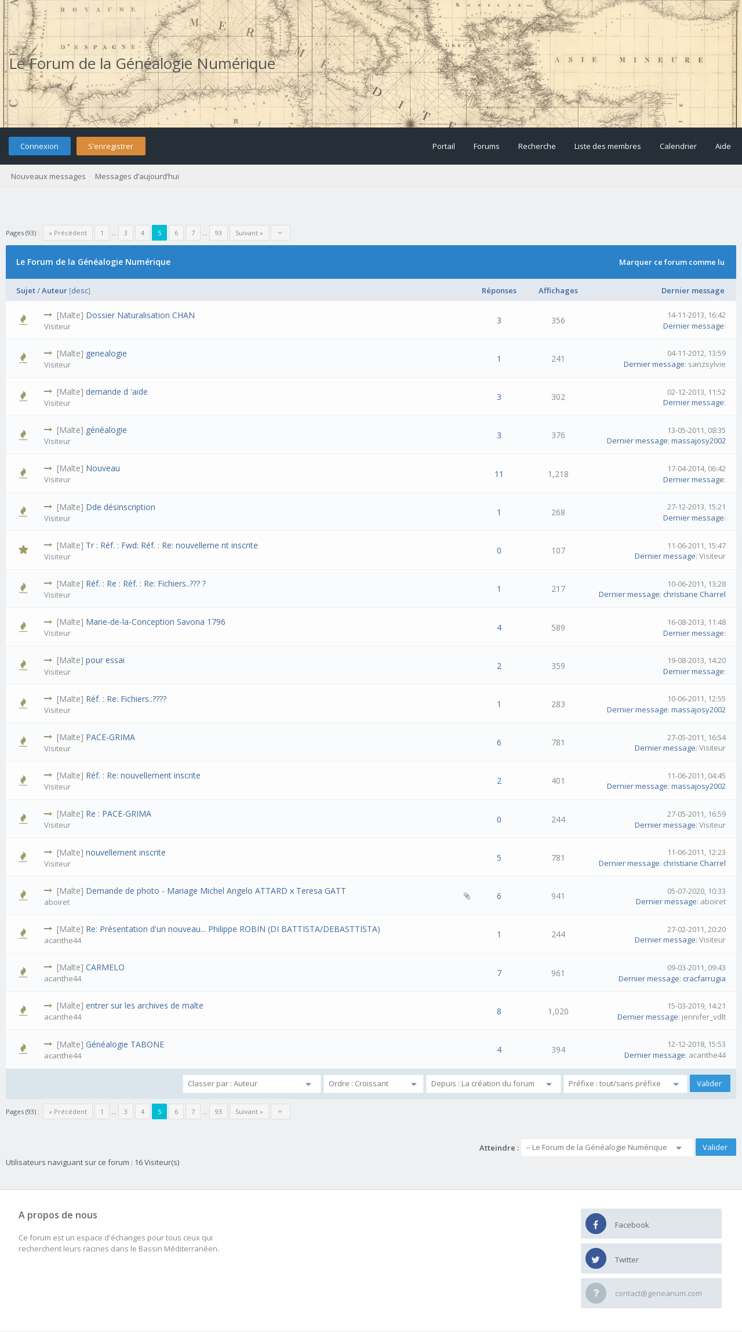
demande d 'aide (117, 391)
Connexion (39, 146)
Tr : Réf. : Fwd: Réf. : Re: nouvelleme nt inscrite (172, 545)
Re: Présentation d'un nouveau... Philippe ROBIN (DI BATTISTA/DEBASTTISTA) (233, 928)
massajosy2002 (698, 440)
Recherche (537, 146)
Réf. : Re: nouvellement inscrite (143, 775)
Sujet (25, 290)
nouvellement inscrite (126, 852)
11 (499, 473)
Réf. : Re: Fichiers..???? (126, 698)
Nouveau (103, 468)
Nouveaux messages (48, 176)
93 (218, 232)
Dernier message (693, 290)
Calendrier (678, 146)
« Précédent (68, 232)
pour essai (105, 659)
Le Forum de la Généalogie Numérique (142, 63)
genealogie (106, 353)
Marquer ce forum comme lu (672, 262)
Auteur (54, 290)
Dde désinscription (120, 506)
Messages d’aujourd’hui (137, 176)
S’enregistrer (110, 146)
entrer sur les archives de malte (144, 1005)
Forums (487, 146)
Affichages (558, 290)
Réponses (499, 290)
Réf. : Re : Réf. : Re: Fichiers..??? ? (146, 583)
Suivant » (249, 232)
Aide (723, 146)
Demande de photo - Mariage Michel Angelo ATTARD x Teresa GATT (216, 890)
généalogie (106, 429)
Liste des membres (607, 146)
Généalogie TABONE (125, 1044)
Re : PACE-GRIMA (118, 813)
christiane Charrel (694, 594)
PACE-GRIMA (110, 737)
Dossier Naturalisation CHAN (140, 315)
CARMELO (105, 967)
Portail (443, 146)
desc (79, 290)
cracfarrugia (704, 978)
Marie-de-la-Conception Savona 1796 (155, 621)
